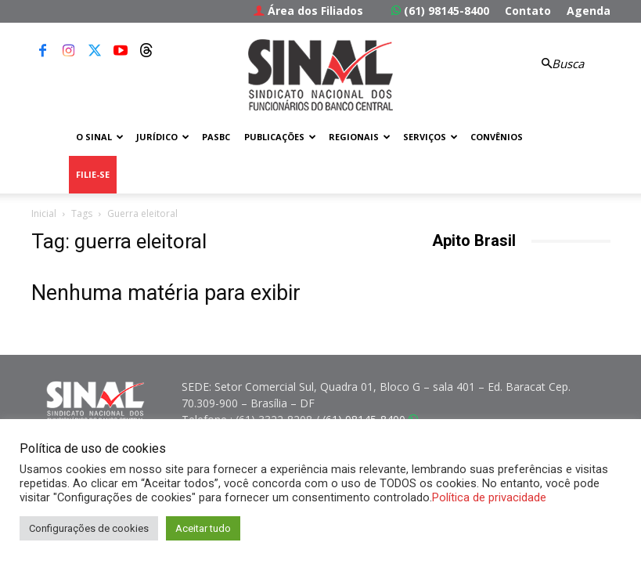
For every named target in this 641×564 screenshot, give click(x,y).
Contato (528, 10)
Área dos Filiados (308, 10)
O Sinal (100, 137)
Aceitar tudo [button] (203, 528)
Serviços (430, 137)
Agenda (588, 10)
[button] (560, 63)
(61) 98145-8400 (440, 10)
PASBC (216, 137)
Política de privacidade (489, 497)
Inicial (43, 213)
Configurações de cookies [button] (89, 528)
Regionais (360, 137)
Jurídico (162, 137)
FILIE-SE (93, 174)
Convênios (496, 137)
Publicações (280, 137)
